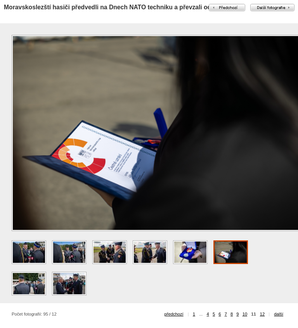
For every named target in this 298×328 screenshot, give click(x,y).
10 (245, 314)
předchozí (174, 314)
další (278, 314)
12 (262, 314)
